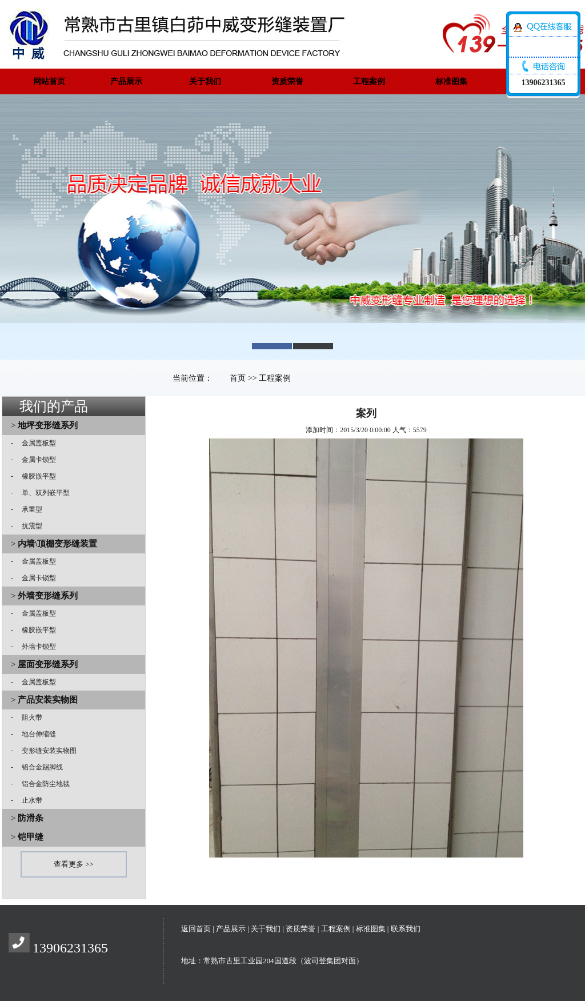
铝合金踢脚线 (39, 767)
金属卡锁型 (35, 460)
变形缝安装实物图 (46, 751)
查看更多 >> (74, 864)
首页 (238, 378)
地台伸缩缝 (35, 734)
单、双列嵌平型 (42, 493)
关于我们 (205, 81)
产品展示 (126, 81)
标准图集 (451, 81)
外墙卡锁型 (35, 647)
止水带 (28, 800)
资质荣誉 (287, 81)
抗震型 (28, 526)
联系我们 (405, 928)
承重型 (28, 509)
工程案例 (369, 81)
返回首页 (196, 928)
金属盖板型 (35, 443)
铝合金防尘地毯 (42, 784)
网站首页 (49, 81)
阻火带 (28, 717)
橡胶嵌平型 (35, 476)
